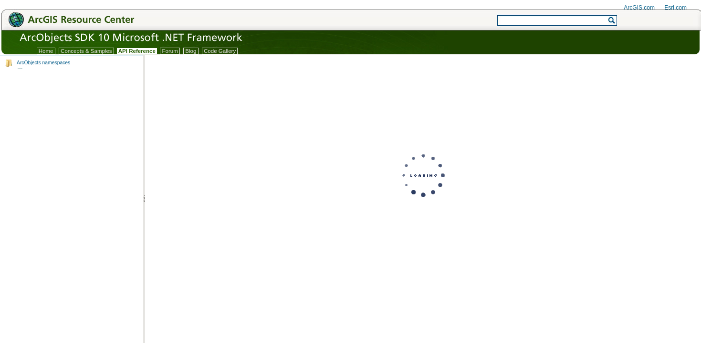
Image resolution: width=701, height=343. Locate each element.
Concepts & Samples (86, 51)
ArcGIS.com (639, 7)
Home (46, 51)
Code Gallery (220, 51)
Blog (191, 51)
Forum (169, 51)
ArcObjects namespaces (43, 62)
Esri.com (675, 7)
